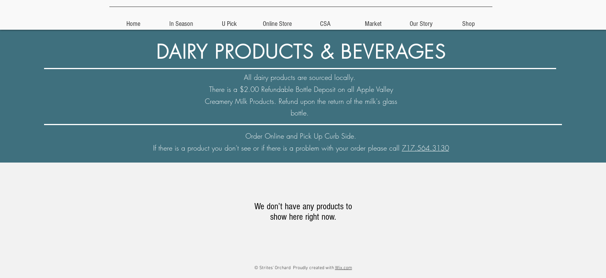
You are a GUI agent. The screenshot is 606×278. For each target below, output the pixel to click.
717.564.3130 (425, 148)
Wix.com (343, 268)
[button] (229, 20)
